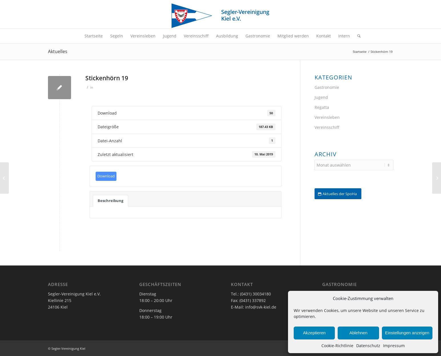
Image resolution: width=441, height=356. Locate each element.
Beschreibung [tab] (110, 200)
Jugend (321, 97)
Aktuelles (57, 51)
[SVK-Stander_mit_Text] (220, 15)
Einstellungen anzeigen (407, 332)
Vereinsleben (327, 117)
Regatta (322, 107)
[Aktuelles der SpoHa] (338, 193)
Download (106, 176)
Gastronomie (327, 87)
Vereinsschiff (327, 127)
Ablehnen (358, 332)
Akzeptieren (314, 332)
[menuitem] (93, 36)
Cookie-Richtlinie (337, 345)
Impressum (394, 345)
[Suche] (357, 36)
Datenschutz (368, 345)
